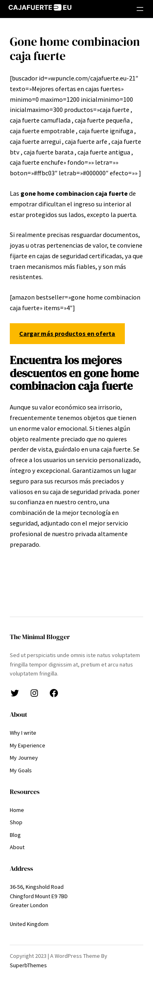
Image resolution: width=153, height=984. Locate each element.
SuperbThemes (28, 965)
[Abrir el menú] (140, 9)
